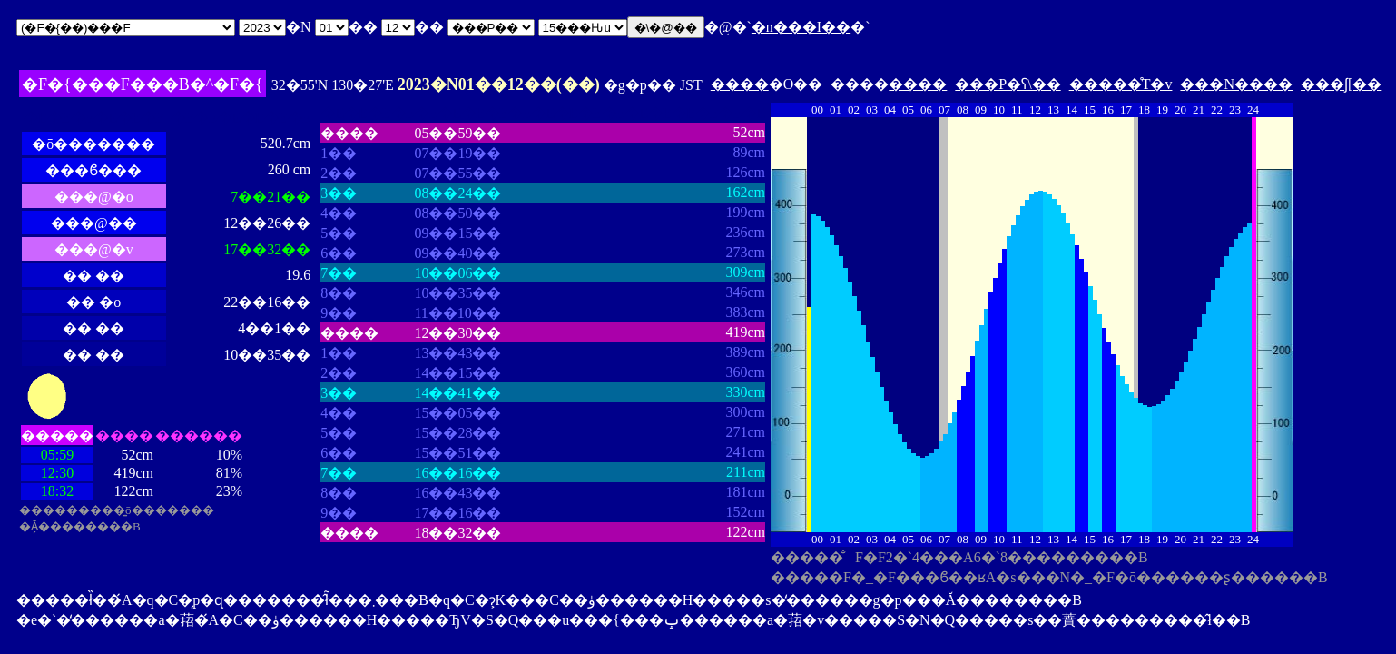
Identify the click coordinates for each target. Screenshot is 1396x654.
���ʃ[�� (1341, 84)
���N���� (1236, 84)
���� (740, 84)
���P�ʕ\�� (1007, 84)
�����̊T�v (1121, 84)
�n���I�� (801, 27)
